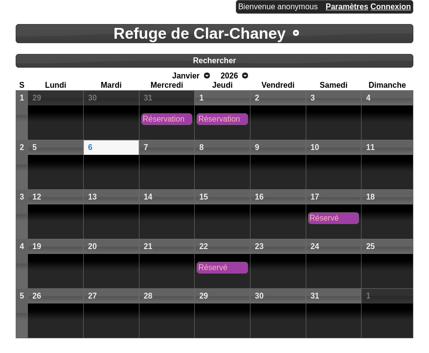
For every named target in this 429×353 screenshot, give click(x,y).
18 (370, 197)
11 (370, 147)
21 (148, 246)
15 (203, 197)
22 (203, 246)
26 (36, 296)
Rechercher (214, 60)
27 (92, 296)
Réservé (324, 218)
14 (148, 197)
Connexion (390, 6)
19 (36, 246)
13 (92, 197)
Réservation (163, 119)
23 (259, 246)
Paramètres (347, 6)
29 (36, 98)
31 (148, 98)
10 (315, 147)
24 (315, 246)
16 (259, 197)
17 (315, 197)
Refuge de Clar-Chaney (199, 33)
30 (92, 98)
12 (36, 197)
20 (92, 246)
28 (148, 296)
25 (370, 246)
